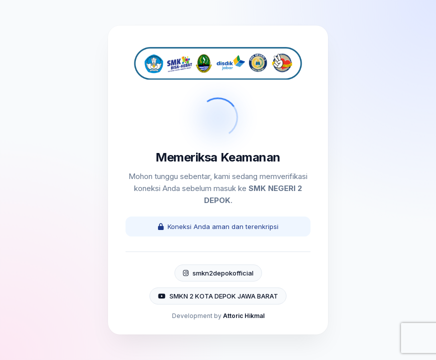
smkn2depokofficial (218, 273)
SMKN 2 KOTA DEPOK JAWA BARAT (218, 296)
